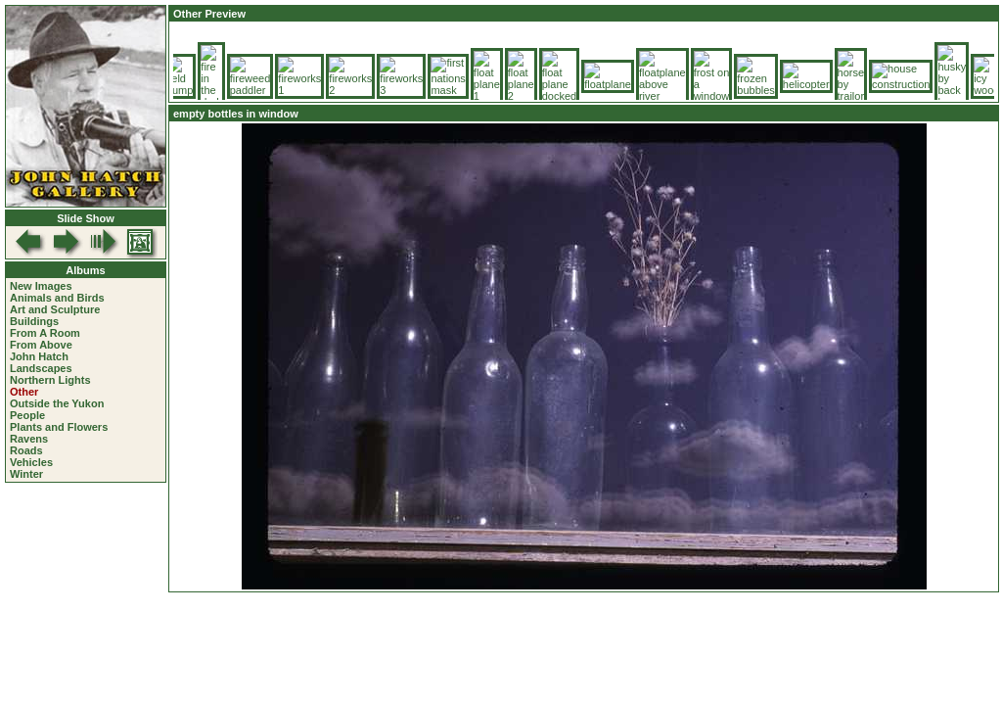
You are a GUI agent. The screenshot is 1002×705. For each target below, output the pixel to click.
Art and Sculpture (55, 309)
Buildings (34, 321)
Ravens (29, 439)
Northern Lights (50, 380)
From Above (41, 345)
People (27, 415)
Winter (26, 474)
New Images (41, 286)
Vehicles (31, 462)
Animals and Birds (57, 298)
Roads (26, 450)
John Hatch (39, 356)
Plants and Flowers (59, 427)
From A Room (45, 333)
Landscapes (41, 368)
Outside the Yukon (57, 403)
